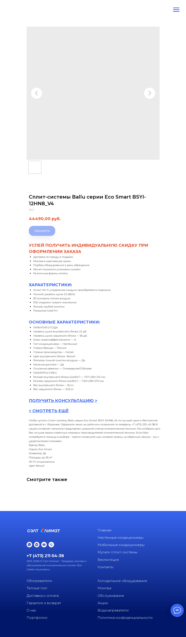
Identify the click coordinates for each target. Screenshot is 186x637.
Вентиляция (108, 560)
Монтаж (105, 588)
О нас (31, 610)
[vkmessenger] (36, 544)
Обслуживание (111, 596)
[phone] (51, 544)
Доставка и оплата (43, 596)
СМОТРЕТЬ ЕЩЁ (50, 410)
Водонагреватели (113, 610)
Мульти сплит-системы (117, 552)
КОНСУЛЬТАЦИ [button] (72, 400)
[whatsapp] (29, 544)
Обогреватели (39, 581)
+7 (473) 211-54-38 (45, 555)
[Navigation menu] (176, 10)
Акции (103, 603)
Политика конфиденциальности (125, 617)
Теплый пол (37, 588)
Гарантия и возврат (44, 603)
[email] (44, 544)
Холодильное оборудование (122, 581)
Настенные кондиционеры (120, 537)
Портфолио (37, 617)
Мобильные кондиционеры (121, 545)
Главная (105, 530)
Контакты (106, 567)
